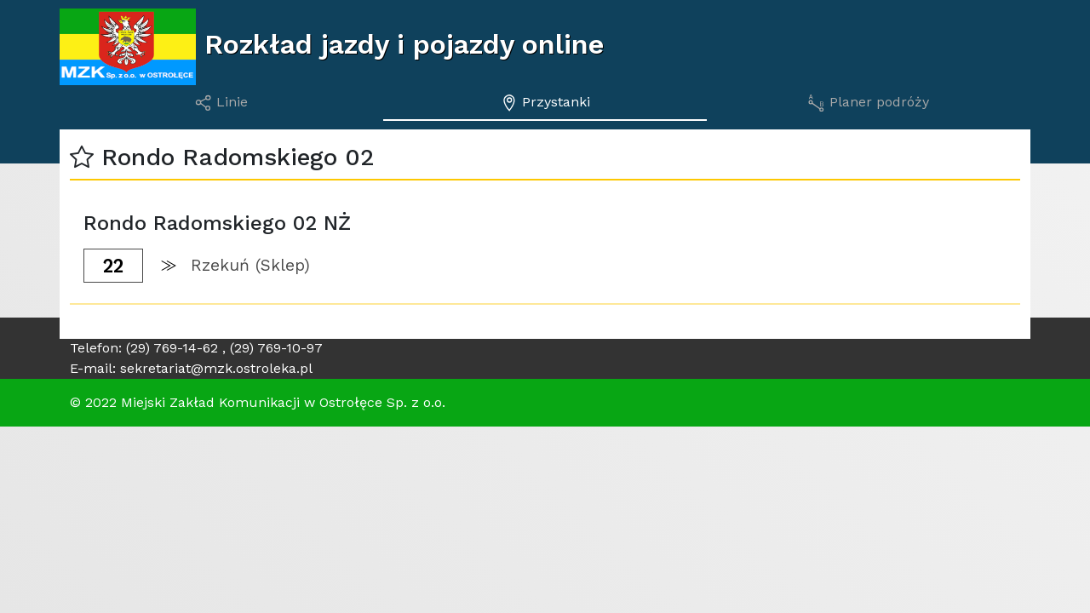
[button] (82, 157)
